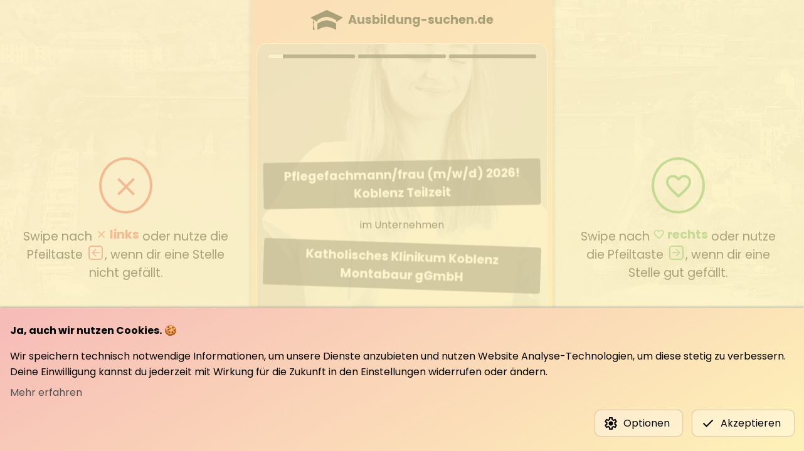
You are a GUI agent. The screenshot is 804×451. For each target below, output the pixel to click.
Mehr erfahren (46, 392)
